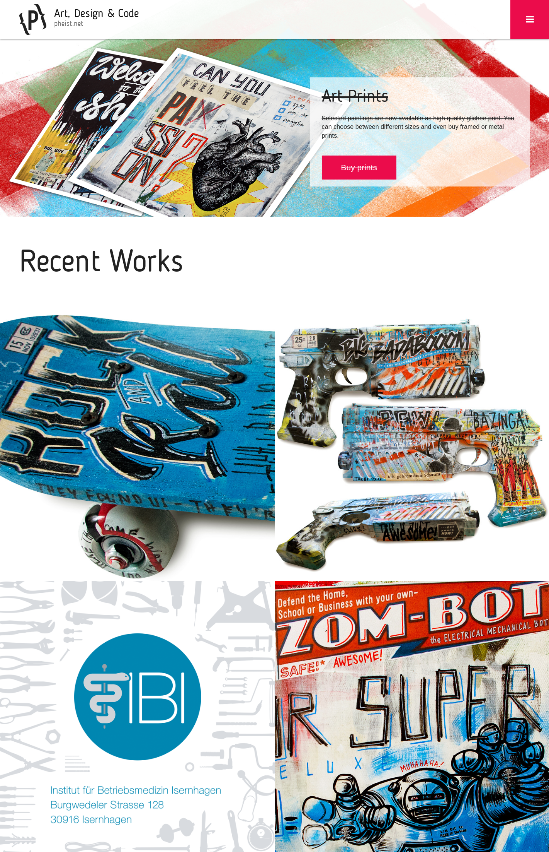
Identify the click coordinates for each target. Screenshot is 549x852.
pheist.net (68, 24)
